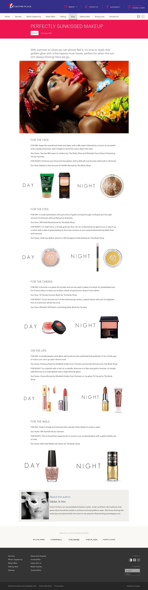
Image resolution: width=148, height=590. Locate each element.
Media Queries (36, 566)
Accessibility (36, 559)
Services (18, 16)
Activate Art (114, 16)
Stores (7, 16)
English (129, 570)
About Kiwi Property (38, 556)
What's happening (34, 16)
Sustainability (36, 570)
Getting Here (85, 16)
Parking (63, 16)
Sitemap (11, 570)
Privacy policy (59, 586)
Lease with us (36, 563)
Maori (128, 574)
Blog (73, 16)
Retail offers (50, 16)
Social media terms (45, 586)
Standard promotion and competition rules (22, 586)
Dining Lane (99, 16)
